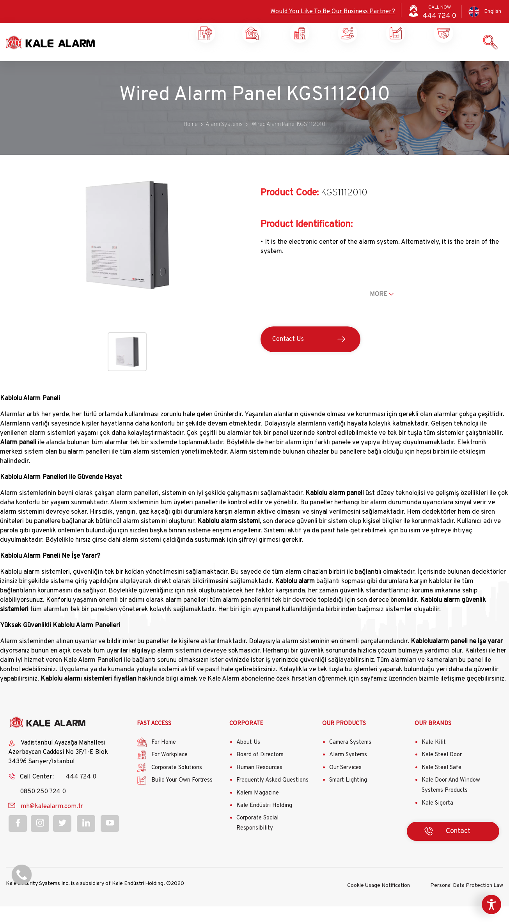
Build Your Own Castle (346, 62)
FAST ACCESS (154, 740)
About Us (248, 759)
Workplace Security (250, 62)
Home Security (204, 62)
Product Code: (290, 210)
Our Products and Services (394, 62)
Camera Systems (350, 759)
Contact (442, 59)
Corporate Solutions (298, 62)
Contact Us (288, 356)
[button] (127, 311)
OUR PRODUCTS (344, 740)
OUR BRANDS (433, 740)
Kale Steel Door (442, 772)
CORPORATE (246, 740)
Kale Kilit (434, 759)
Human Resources (259, 785)
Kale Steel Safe (441, 785)
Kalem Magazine (257, 810)
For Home (163, 759)
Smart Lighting (348, 797)
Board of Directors (260, 772)
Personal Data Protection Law (466, 901)
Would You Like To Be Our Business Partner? (332, 12)
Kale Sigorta (437, 820)
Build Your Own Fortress (182, 797)
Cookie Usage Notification (378, 901)
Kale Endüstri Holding (264, 822)
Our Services (345, 785)
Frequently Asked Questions (272, 797)
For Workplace (169, 772)
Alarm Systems (348, 772)
